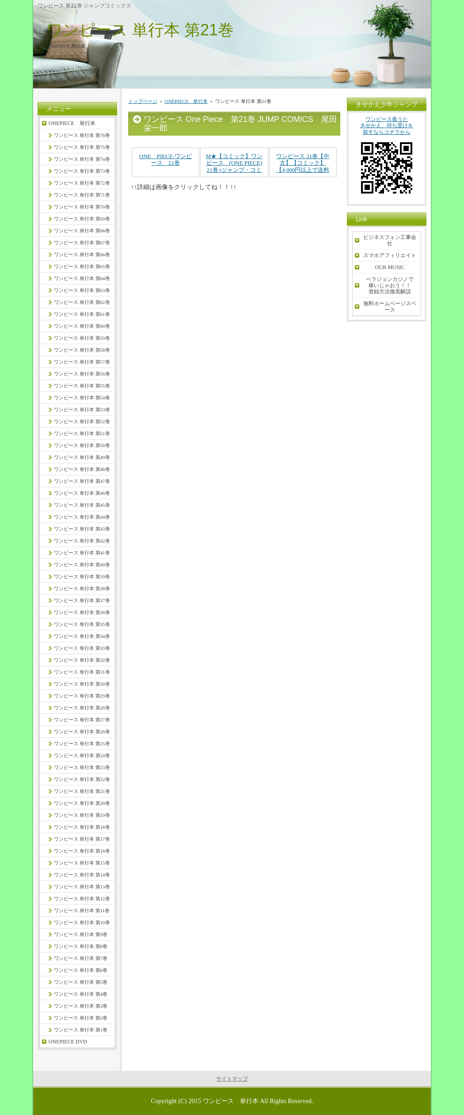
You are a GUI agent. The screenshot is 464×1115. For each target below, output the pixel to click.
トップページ (142, 101)
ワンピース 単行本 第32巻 (82, 660)
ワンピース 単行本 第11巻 (82, 910)
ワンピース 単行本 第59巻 (82, 338)
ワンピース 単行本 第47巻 (82, 481)
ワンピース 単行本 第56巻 (82, 373)
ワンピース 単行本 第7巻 (80, 958)
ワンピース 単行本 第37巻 (82, 600)
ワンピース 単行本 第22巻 (82, 779)
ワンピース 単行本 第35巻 (82, 624)
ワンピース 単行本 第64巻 (82, 278)
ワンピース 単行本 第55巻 (82, 385)
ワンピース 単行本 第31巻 (82, 672)
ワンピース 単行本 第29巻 (82, 695)
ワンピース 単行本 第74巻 (82, 159)
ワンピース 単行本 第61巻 (82, 314)
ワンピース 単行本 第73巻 (82, 171)
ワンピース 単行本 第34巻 (82, 636)
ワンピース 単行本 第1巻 (80, 1029)
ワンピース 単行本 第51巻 (82, 433)
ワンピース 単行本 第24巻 (82, 755)
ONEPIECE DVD (68, 1042)
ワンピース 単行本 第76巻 (82, 135)
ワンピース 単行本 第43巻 (82, 528)
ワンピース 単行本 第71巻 (82, 194)
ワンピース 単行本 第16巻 (82, 850)
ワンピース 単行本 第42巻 (82, 540)
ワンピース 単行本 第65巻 (82, 266)
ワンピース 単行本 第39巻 (82, 576)
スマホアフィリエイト (389, 255)
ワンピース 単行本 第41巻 (82, 552)
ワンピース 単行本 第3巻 (80, 1006)
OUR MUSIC (389, 267)
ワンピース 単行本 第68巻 (82, 230)
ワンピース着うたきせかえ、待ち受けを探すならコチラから (386, 158)
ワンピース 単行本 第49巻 (82, 457)
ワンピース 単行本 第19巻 (82, 815)
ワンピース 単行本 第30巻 (82, 683)
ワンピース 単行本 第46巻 (82, 493)
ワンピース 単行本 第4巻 (80, 994)
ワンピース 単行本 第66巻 (82, 254)
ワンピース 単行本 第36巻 (82, 612)
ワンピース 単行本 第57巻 (82, 361)
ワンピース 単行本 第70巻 (82, 206)
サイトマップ (232, 1079)
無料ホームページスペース (389, 306)
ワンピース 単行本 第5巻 (80, 982)
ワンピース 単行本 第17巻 (82, 839)
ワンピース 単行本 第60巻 (82, 326)
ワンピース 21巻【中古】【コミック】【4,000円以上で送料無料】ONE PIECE (302, 166)
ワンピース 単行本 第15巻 (82, 862)
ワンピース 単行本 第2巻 (80, 1017)
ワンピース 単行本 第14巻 (82, 874)
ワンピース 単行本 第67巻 (82, 242)
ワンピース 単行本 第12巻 (82, 898)
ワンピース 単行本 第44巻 (82, 517)
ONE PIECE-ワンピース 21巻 (165, 160)
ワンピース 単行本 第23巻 (82, 767)
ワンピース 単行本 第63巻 (82, 290)
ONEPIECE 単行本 (186, 101)
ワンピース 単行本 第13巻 (82, 886)
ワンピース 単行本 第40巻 (82, 564)
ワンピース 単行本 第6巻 (80, 970)
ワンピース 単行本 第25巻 (82, 743)
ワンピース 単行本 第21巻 (140, 30)
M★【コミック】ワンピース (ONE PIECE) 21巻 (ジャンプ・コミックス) (234, 166)
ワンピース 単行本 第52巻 (82, 421)
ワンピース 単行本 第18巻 (82, 827)
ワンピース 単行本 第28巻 (82, 707)
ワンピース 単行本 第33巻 (82, 648)
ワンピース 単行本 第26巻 (82, 731)
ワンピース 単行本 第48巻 (82, 469)
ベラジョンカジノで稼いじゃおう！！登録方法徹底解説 (390, 285)
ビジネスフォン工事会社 (389, 240)
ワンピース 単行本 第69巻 (82, 218)
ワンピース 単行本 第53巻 (82, 409)
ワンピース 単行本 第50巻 (82, 445)
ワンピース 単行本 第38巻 (82, 588)
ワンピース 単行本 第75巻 (82, 147)
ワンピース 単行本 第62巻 (82, 302)
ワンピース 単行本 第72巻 (82, 183)
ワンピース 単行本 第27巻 (82, 719)
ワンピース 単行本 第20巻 (82, 803)
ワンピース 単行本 (231, 1100)
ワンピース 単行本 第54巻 (82, 397)
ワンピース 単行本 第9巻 (80, 934)
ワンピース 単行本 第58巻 (82, 350)
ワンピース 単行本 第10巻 (82, 922)
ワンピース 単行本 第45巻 (82, 505)
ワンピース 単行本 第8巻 (80, 946)
